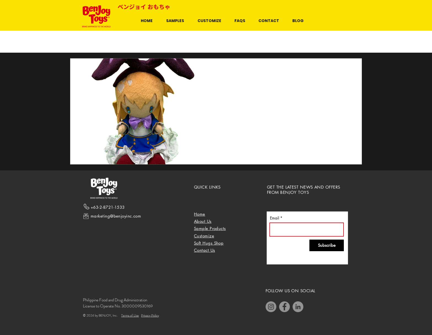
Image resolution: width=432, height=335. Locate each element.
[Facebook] (284, 306)
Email (274, 218)
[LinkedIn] (298, 306)
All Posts (77, 42)
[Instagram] (271, 306)
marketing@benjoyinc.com (116, 216)
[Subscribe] (326, 245)
